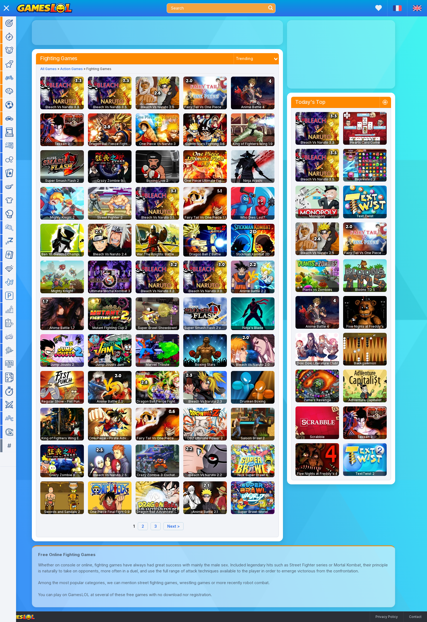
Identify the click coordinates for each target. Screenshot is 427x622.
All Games (56, 69)
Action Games (79, 69)
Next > (181, 526)
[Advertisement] (165, 32)
